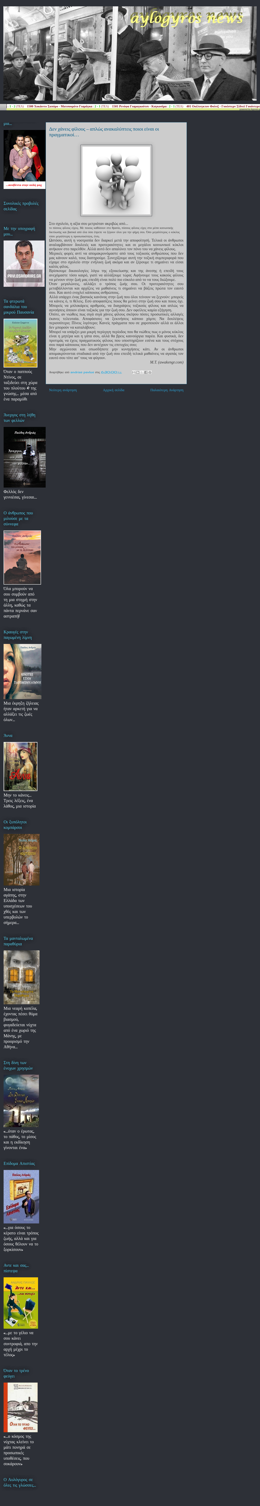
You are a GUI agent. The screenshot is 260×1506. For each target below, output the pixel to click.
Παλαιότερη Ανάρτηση (166, 390)
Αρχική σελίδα (113, 390)
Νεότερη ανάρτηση (63, 390)
